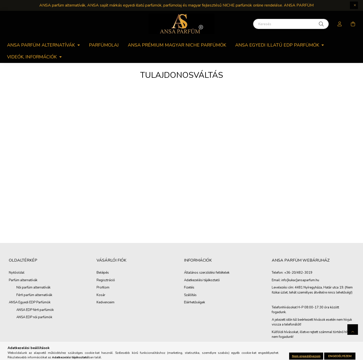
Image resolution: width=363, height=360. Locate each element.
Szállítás (190, 295)
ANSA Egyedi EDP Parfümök (29, 302)
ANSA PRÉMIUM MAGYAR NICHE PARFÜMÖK (177, 45)
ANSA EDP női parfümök (34, 317)
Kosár (101, 295)
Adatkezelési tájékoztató (202, 280)
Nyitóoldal (16, 272)
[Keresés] (291, 24)
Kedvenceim (105, 303)
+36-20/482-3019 (298, 273)
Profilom (103, 288)
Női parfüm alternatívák (33, 287)
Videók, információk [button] (32, 57)
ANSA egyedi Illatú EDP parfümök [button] (277, 45)
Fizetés (189, 288)
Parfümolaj (104, 45)
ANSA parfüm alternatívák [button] (41, 45)
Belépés (103, 273)
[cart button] (353, 24)
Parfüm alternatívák (23, 280)
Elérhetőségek (194, 303)
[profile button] (340, 24)
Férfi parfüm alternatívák (34, 295)
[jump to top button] (352, 329)
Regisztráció (106, 280)
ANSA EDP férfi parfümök (35, 310)
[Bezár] (354, 5)
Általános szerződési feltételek (206, 273)
